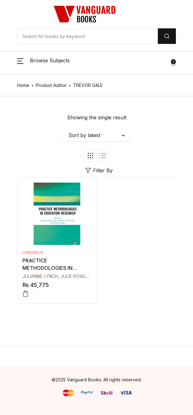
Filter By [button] (99, 170)
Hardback (32, 252)
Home (23, 85)
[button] (43, 63)
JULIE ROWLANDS (79, 276)
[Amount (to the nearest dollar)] (87, 36)
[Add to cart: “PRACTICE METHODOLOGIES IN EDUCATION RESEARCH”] (25, 293)
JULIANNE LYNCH (40, 276)
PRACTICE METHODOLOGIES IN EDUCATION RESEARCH (51, 268)
